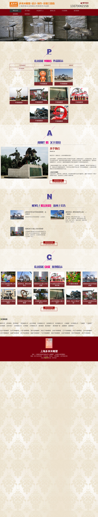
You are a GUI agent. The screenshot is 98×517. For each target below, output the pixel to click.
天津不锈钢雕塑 (14, 330)
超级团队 (15, 14)
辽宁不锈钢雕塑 (67, 330)
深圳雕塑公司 (18, 325)
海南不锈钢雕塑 (55, 333)
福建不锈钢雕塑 (35, 333)
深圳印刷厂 (9, 325)
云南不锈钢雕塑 (65, 333)
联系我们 (27, 14)
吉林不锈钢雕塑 (56, 330)
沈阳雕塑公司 (50, 323)
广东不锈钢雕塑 (45, 333)
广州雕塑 (82, 323)
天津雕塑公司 (33, 325)
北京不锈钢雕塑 (4, 330)
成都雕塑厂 (71, 325)
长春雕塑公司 (41, 323)
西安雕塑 (8, 323)
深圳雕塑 (2, 325)
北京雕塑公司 (74, 323)
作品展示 (40, 10)
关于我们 (27, 10)
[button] (7, 28)
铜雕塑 (71, 65)
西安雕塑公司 (24, 323)
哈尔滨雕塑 (33, 323)
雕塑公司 (2, 323)
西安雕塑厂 (16, 323)
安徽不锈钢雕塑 (14, 333)
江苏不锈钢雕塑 (4, 333)
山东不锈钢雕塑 (87, 330)
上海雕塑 (66, 323)
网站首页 (15, 10)
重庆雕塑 (41, 325)
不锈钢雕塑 (22, 65)
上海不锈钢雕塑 (24, 330)
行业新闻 (64, 10)
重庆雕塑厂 (48, 325)
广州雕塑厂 (89, 323)
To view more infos (58, 182)
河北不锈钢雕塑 (77, 330)
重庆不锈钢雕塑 (35, 330)
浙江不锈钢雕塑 (24, 333)
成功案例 (76, 10)
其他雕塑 (21, 68)
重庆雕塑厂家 (56, 325)
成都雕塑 (64, 325)
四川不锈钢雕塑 (86, 333)
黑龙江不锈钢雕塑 (46, 330)
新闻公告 (52, 10)
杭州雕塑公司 (59, 323)
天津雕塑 (25, 325)
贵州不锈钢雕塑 (76, 333)
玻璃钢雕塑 (47, 65)
